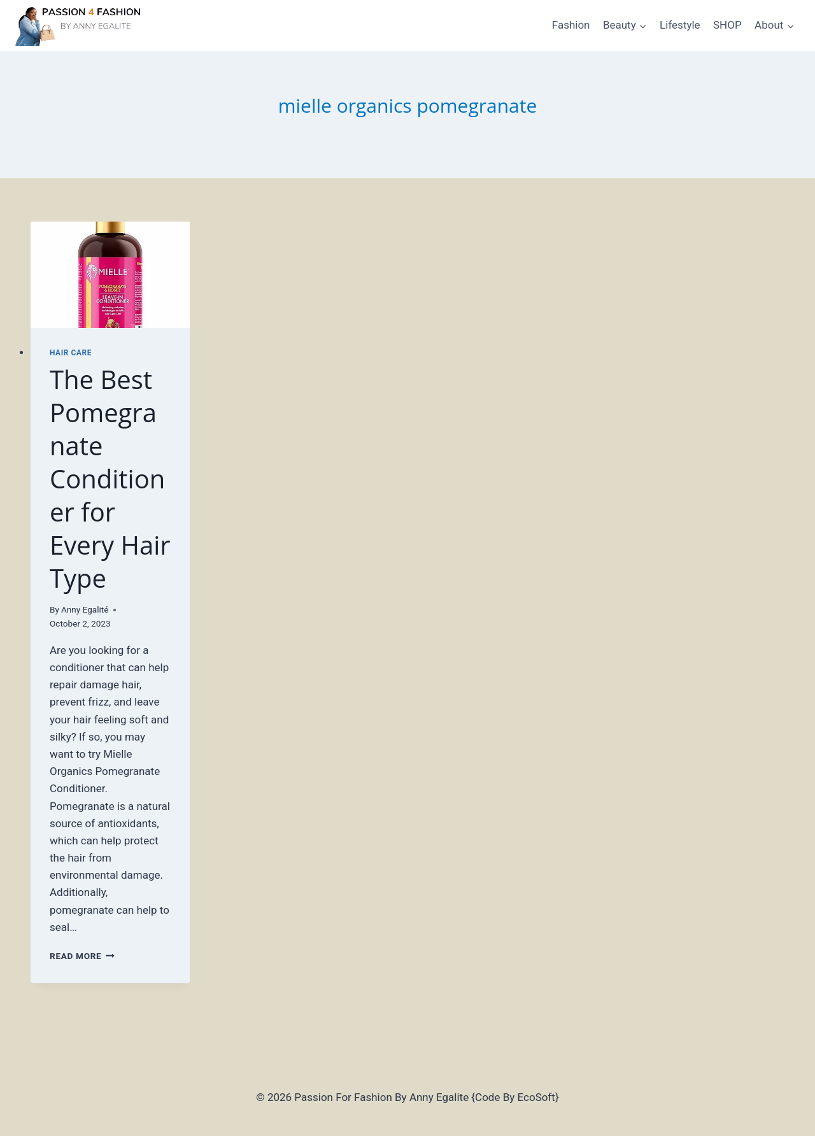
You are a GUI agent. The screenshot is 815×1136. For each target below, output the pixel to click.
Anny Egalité (85, 609)
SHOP (727, 24)
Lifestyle (680, 24)
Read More (82, 956)
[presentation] (110, 275)
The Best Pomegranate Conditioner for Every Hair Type (110, 478)
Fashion (571, 24)
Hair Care (71, 352)
